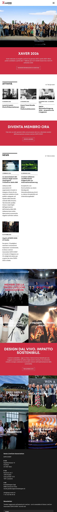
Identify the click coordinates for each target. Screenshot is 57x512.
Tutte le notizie (50, 156)
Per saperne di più (28, 325)
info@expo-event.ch (9, 449)
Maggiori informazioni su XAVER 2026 (28, 67)
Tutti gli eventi (50, 84)
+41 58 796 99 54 (10, 451)
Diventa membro (28, 139)
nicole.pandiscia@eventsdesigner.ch (14, 445)
